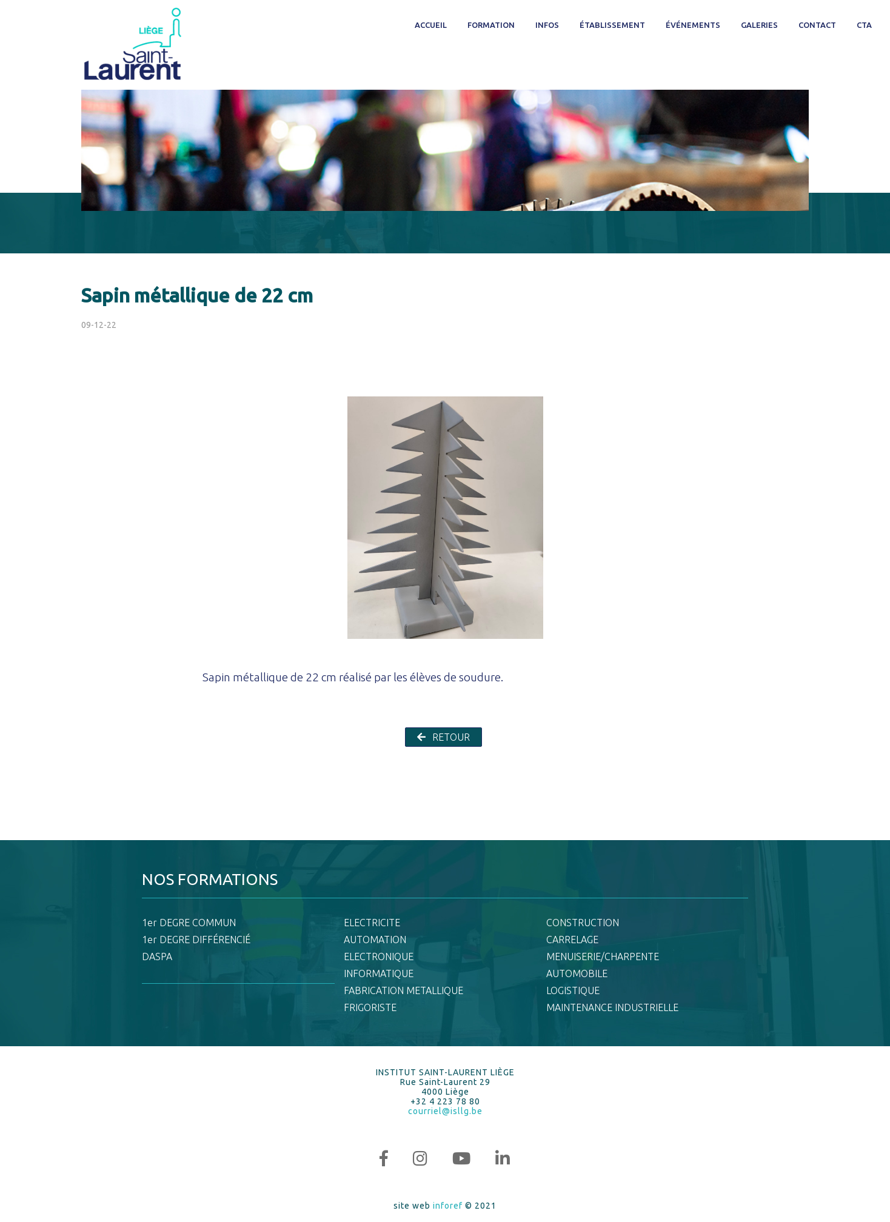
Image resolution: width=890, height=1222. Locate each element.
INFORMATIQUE (378, 973)
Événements (693, 25)
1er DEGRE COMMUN (189, 922)
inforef (448, 1205)
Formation (491, 25)
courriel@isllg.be (445, 1111)
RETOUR (443, 737)
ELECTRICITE (372, 922)
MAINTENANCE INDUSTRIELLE (612, 1007)
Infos (547, 25)
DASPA (157, 956)
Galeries (759, 25)
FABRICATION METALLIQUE (403, 990)
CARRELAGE (572, 939)
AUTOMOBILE (576, 973)
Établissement (612, 25)
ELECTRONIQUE (378, 956)
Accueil (431, 25)
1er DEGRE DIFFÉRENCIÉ (196, 939)
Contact (817, 25)
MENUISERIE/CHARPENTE (602, 956)
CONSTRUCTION (582, 922)
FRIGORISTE (370, 1007)
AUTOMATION (375, 939)
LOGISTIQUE (573, 990)
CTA (864, 25)
